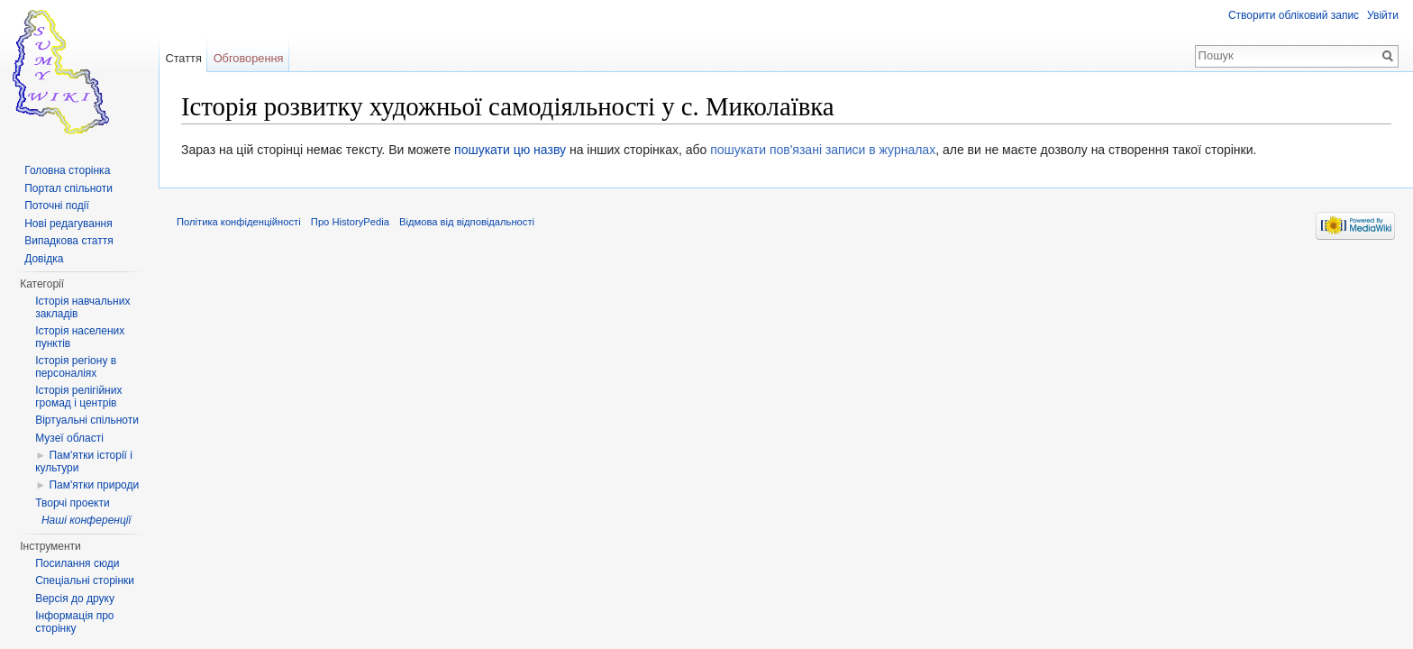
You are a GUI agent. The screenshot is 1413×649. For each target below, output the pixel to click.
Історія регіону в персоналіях (75, 366)
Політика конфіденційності (239, 221)
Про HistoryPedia (350, 221)
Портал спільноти (68, 188)
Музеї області (69, 438)
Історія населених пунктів (79, 337)
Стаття (183, 58)
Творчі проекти (72, 503)
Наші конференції (86, 520)
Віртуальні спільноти (87, 420)
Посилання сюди (77, 563)
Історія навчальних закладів (82, 307)
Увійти (1383, 15)
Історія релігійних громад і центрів (78, 396)
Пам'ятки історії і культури (83, 461)
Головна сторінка (67, 170)
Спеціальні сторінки (84, 580)
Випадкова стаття (68, 240)
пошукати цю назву (510, 149)
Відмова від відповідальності (466, 221)
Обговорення (249, 58)
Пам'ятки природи (94, 485)
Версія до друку (74, 598)
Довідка (43, 258)
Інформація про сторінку (74, 622)
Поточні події (56, 205)
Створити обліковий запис (1293, 15)
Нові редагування (68, 223)
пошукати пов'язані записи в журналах (822, 149)
